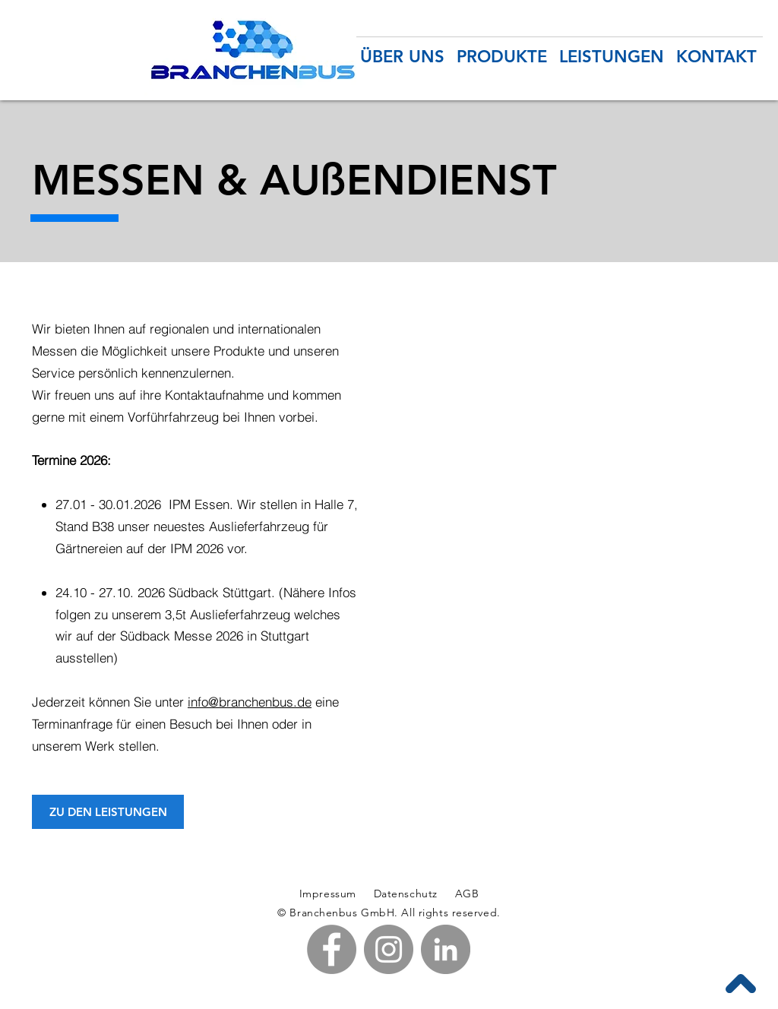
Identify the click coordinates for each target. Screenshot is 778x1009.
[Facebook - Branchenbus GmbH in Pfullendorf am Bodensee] (331, 949)
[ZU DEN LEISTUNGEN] (108, 812)
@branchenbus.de (260, 702)
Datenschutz (407, 893)
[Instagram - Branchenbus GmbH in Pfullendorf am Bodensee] (388, 949)
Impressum (327, 893)
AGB (465, 893)
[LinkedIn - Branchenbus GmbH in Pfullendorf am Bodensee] (445, 949)
